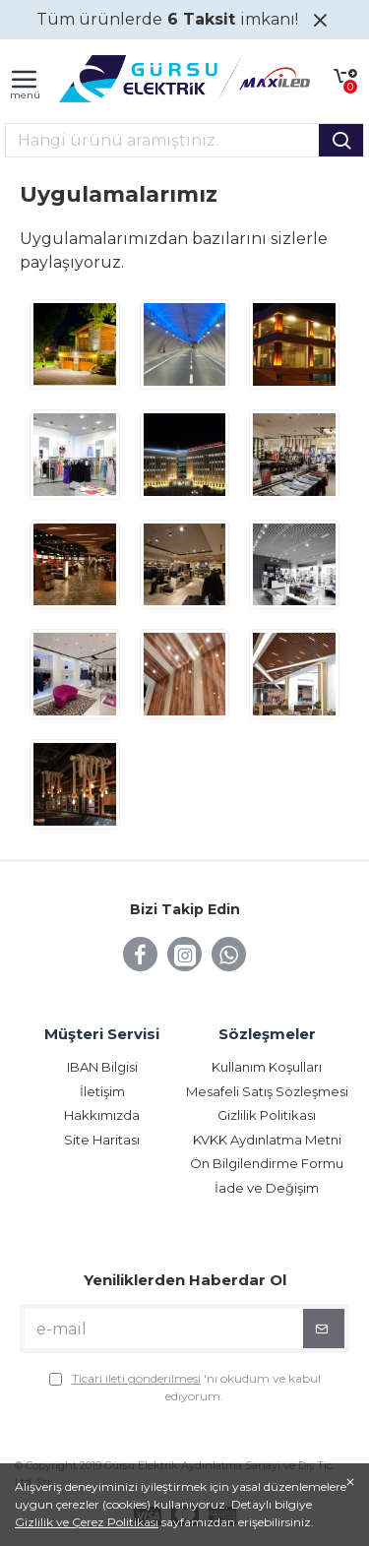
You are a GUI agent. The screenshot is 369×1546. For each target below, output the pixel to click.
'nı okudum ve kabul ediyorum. (185, 1386)
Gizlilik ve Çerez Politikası (86, 1522)
